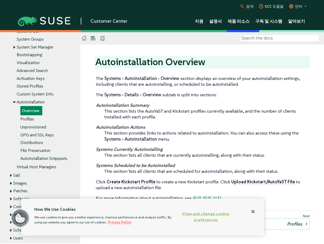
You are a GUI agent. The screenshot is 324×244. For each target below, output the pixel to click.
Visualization (28, 62)
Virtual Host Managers (36, 166)
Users (18, 238)
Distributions (31, 142)
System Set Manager (35, 47)
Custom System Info (35, 94)
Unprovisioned (33, 127)
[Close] (253, 211)
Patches (20, 191)
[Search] (279, 38)
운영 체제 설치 (207, 198)
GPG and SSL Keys (37, 134)
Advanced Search (32, 70)
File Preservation (35, 150)
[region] (142, 217)
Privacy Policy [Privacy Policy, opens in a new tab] (120, 222)
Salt (16, 175)
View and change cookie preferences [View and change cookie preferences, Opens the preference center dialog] (205, 216)
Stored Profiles (30, 86)
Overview (31, 110)
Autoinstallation (31, 101)
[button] (20, 218)
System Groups (30, 39)
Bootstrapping (29, 55)
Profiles (27, 119)
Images (20, 183)
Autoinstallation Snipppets (43, 158)
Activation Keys (31, 78)
